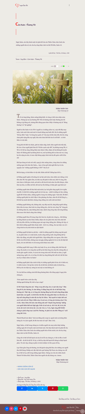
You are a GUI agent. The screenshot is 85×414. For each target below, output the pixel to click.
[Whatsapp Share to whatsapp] (63, 388)
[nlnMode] (65, 66)
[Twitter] (16, 408)
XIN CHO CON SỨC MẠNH (26, 369)
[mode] (55, 66)
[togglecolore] (57, 66)
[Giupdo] (25, 408)
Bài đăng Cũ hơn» (75, 399)
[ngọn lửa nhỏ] (21, 5)
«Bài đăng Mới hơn (64, 399)
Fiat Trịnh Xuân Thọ (29, 379)
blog (77, 407)
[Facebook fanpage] (7, 408)
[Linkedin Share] (32, 388)
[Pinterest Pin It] (53, 388)
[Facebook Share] (22, 388)
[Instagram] (11, 408)
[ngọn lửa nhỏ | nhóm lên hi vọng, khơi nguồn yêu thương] (63, 408)
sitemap (78, 410)
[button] (82, 411)
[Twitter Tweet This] (42, 388)
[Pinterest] (20, 408)
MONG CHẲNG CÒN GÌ (25, 366)
